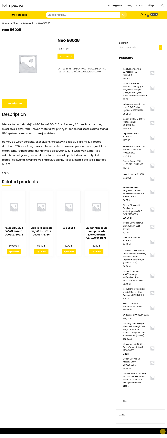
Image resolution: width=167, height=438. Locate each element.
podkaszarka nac (96, 68)
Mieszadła (74, 68)
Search (123, 43)
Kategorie (19, 14)
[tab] (14, 103)
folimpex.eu (12, 5)
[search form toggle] (162, 5)
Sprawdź (66, 56)
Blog (130, 5)
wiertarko (95, 71)
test (125, 401)
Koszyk (140, 5)
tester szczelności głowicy (72, 71)
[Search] (160, 47)
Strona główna (115, 5)
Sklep (151, 5)
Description (14, 103)
